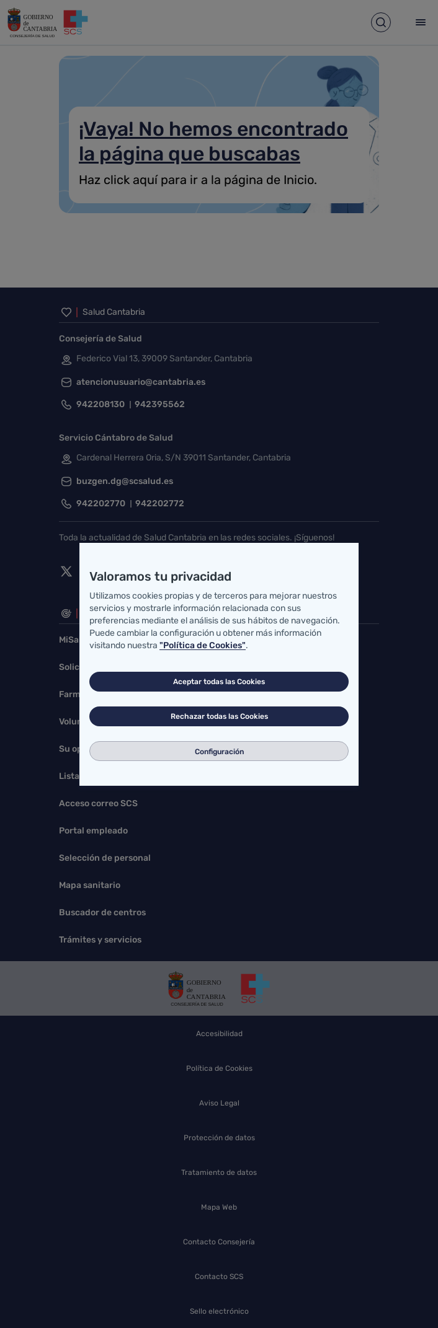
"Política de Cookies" (202, 645)
